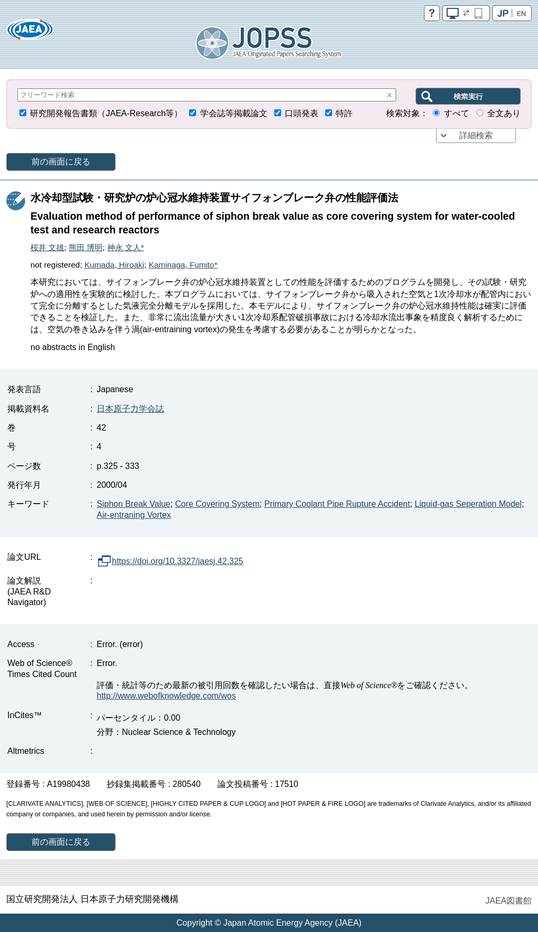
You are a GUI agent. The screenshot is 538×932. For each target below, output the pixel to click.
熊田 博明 (85, 247)
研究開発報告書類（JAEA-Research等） (106, 113)
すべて (456, 113)
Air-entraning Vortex (134, 514)
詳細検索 (476, 135)
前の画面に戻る (61, 161)
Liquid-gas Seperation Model (468, 503)
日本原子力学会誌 (130, 408)
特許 (344, 113)
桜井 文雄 (47, 247)
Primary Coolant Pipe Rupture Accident (337, 503)
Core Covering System (217, 503)
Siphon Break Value (133, 503)
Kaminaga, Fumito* (183, 264)
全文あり (504, 113)
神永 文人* (125, 247)
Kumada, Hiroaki (114, 264)
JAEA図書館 (508, 900)
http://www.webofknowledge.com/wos (166, 695)
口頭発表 (301, 113)
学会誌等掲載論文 (233, 113)
